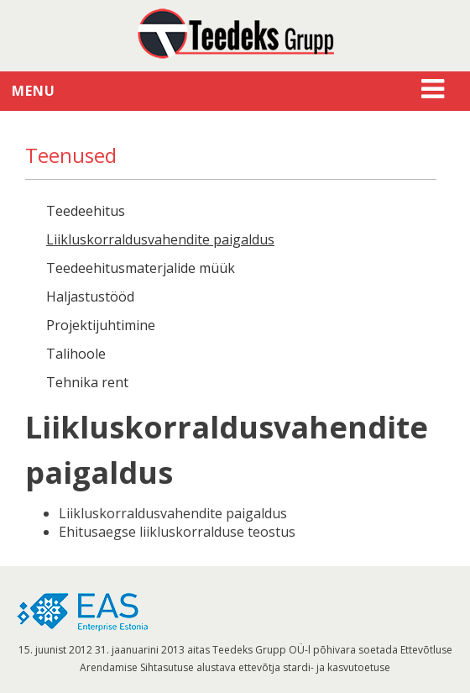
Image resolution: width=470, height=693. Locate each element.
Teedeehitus (85, 211)
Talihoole (76, 353)
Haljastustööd (90, 296)
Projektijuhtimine (100, 325)
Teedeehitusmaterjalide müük (140, 268)
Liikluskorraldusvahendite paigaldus (160, 239)
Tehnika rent (87, 382)
